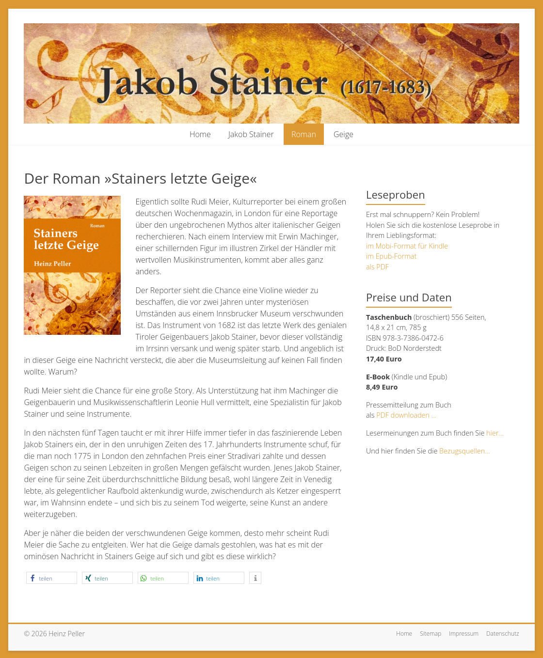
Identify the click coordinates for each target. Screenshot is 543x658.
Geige (343, 134)
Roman (303, 134)
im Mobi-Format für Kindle (407, 246)
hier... (493, 433)
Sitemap (430, 633)
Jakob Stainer (251, 134)
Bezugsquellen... (464, 450)
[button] (51, 578)
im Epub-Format (391, 256)
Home (200, 134)
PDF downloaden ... (406, 415)
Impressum (464, 633)
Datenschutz (502, 633)
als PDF (377, 266)
